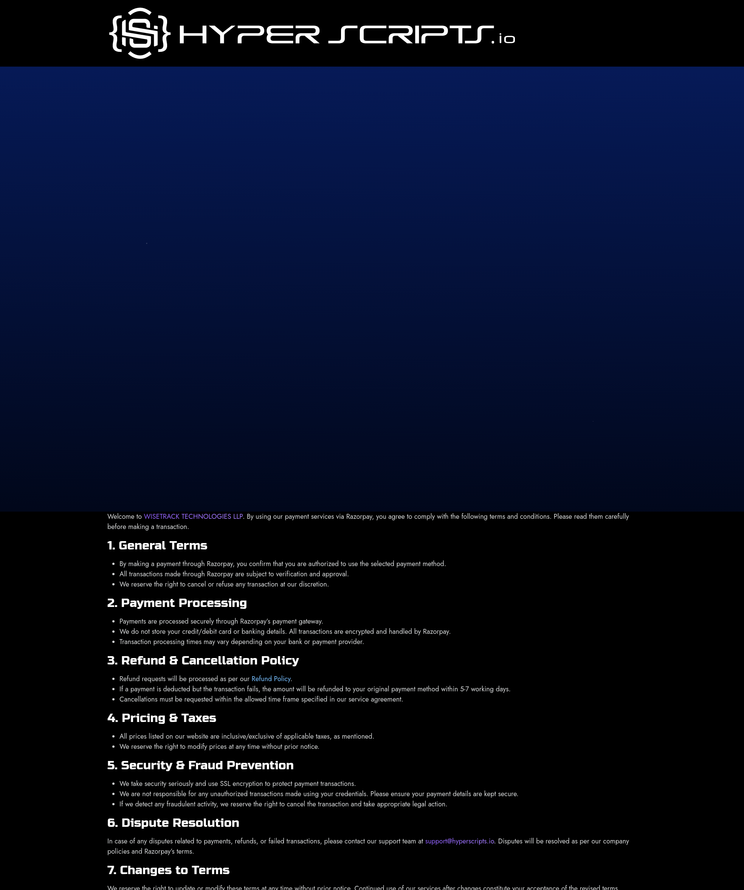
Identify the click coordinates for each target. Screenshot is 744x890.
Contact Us (700, 33)
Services (586, 28)
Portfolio (622, 28)
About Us (558, 33)
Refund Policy (271, 679)
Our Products (658, 28)
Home (534, 28)
